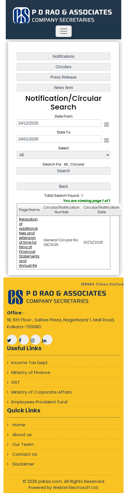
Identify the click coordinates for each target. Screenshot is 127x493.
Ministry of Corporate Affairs (41, 392)
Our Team (23, 444)
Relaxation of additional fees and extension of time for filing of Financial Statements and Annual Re (29, 242)
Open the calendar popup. (106, 124)
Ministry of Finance (30, 372)
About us (22, 434)
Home (18, 425)
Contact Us (24, 454)
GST (15, 382)
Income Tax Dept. (30, 362)
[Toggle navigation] (64, 31)
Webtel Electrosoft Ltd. (75, 487)
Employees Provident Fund (39, 402)
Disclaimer (23, 464)
